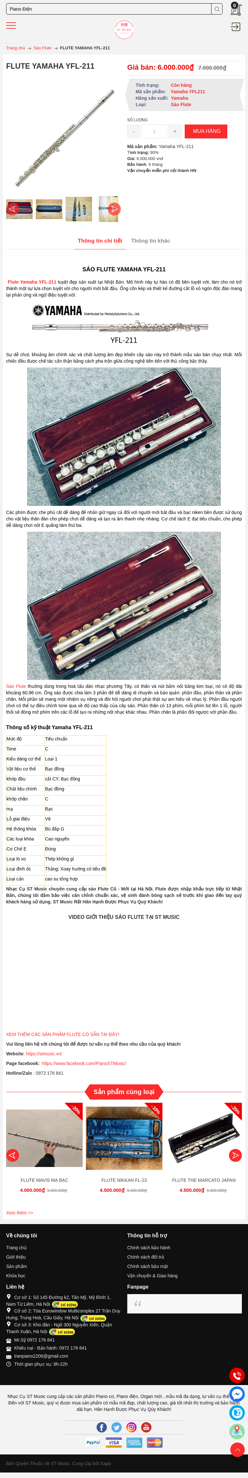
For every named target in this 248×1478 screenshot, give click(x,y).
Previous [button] (12, 209)
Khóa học (15, 1275)
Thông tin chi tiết (100, 241)
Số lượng (137, 120)
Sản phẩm (16, 1266)
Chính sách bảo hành (148, 1247)
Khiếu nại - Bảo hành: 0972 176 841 (50, 1348)
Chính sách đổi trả (145, 1257)
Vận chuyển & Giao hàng (152, 1275)
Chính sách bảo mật (147, 1266)
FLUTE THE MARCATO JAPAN (204, 1180)
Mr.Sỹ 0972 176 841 (34, 1339)
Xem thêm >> (19, 1212)
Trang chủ (16, 1247)
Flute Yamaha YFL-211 (31, 282)
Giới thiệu (16, 1257)
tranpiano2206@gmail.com (41, 1356)
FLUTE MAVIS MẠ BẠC (44, 1180)
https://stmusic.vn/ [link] (44, 1053)
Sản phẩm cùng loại (124, 1091)
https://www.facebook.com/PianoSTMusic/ (84, 1063)
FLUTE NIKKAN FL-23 (124, 1180)
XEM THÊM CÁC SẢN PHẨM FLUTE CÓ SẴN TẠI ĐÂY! (63, 1034)
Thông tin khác (150, 241)
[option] (19, 209)
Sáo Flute (16, 686)
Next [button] (114, 209)
